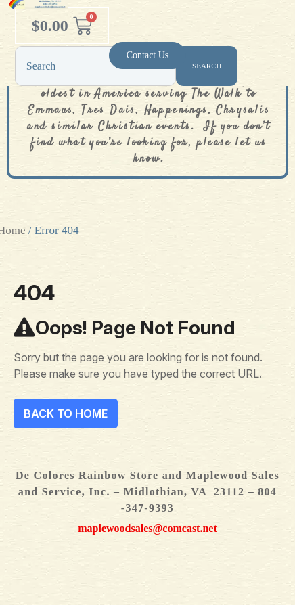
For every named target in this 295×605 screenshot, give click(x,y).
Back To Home (66, 413)
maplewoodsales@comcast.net (147, 528)
